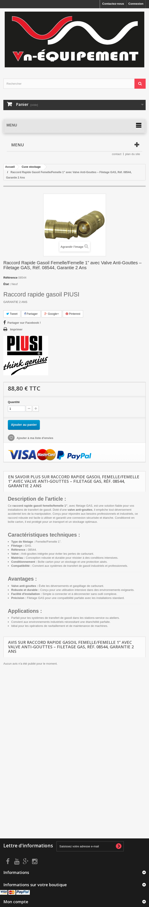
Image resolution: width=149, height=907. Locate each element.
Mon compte (15, 901)
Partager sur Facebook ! (24, 322)
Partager (31, 313)
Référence (10, 277)
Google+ (51, 313)
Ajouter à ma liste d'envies (34, 438)
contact (116, 154)
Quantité (14, 402)
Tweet (11, 313)
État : (7, 284)
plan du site (132, 154)
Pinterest (73, 313)
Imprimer (16, 329)
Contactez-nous (113, 3)
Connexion (135, 3)
